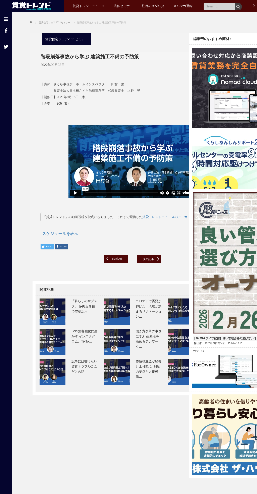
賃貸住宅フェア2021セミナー (64, 38)
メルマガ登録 (183, 6)
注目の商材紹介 (153, 6)
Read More (225, 256)
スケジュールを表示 (57, 239)
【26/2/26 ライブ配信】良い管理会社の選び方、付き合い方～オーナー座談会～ (211, 234)
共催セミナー (123, 6)
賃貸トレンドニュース (89, 6)
